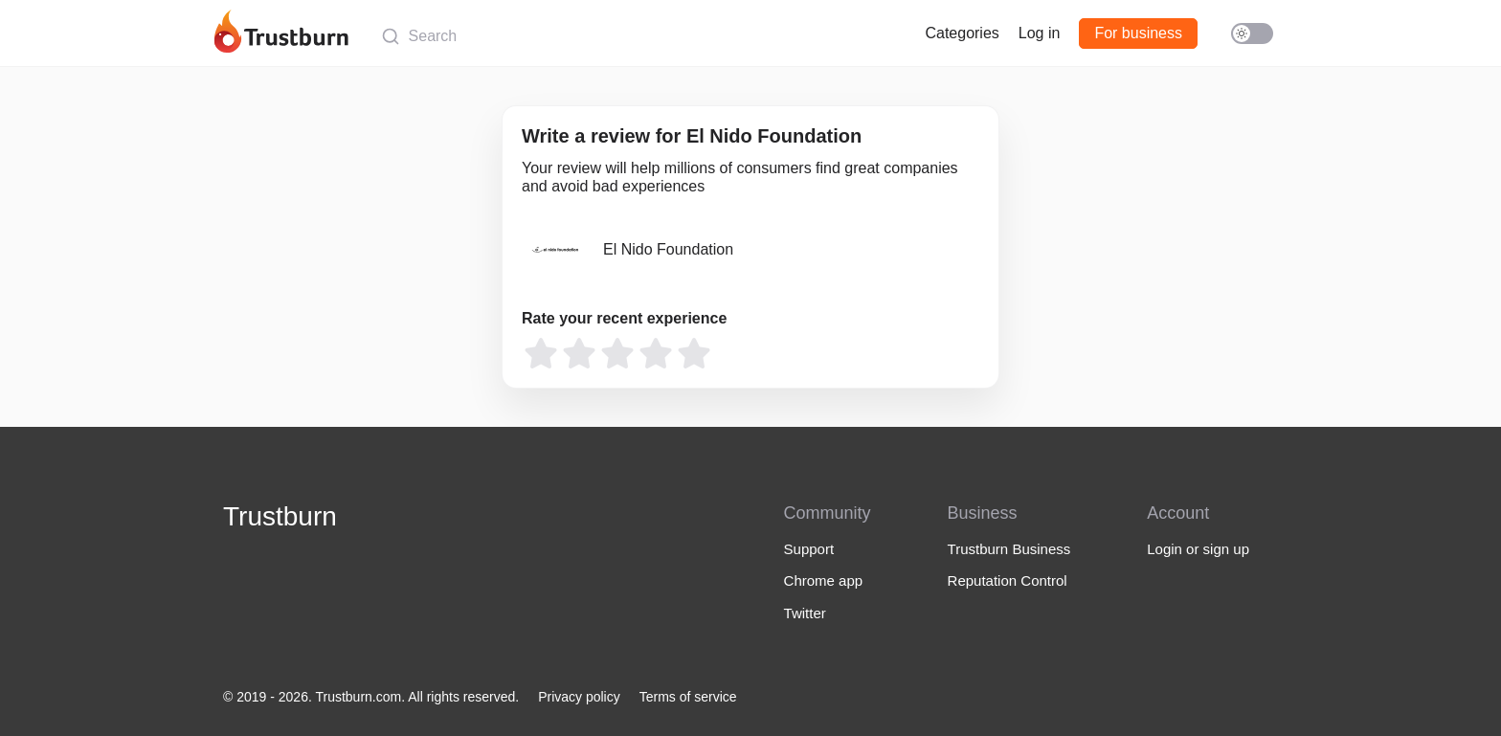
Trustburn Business (1009, 549)
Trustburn (280, 516)
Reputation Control (1007, 580)
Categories (961, 33)
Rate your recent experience (624, 318)
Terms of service (688, 696)
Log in (1040, 33)
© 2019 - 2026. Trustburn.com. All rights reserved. (371, 696)
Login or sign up (1198, 549)
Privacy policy (579, 696)
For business (1138, 33)
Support (809, 549)
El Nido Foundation (668, 249)
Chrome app (823, 580)
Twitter (805, 613)
